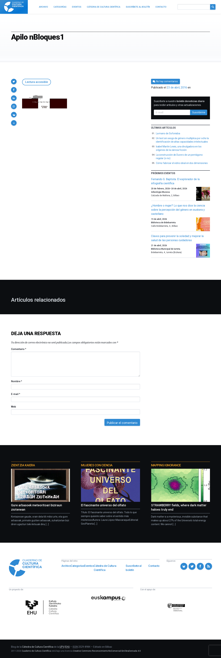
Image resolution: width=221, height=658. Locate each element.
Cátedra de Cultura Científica (105, 568)
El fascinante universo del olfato (103, 505)
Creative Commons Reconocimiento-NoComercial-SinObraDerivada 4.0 (107, 651)
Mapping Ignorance (166, 465)
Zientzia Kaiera (23, 465)
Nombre (16, 381)
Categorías (77, 565)
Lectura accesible (36, 82)
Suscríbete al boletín (133, 568)
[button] (14, 81)
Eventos (89, 565)
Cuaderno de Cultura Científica (36, 651)
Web (13, 406)
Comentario (18, 349)
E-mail (15, 394)
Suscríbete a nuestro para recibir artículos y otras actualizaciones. (179, 103)
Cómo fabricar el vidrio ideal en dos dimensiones (182, 163)
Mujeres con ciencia (96, 465)
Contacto (154, 565)
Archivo (66, 565)
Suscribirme (198, 112)
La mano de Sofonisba (168, 133)
